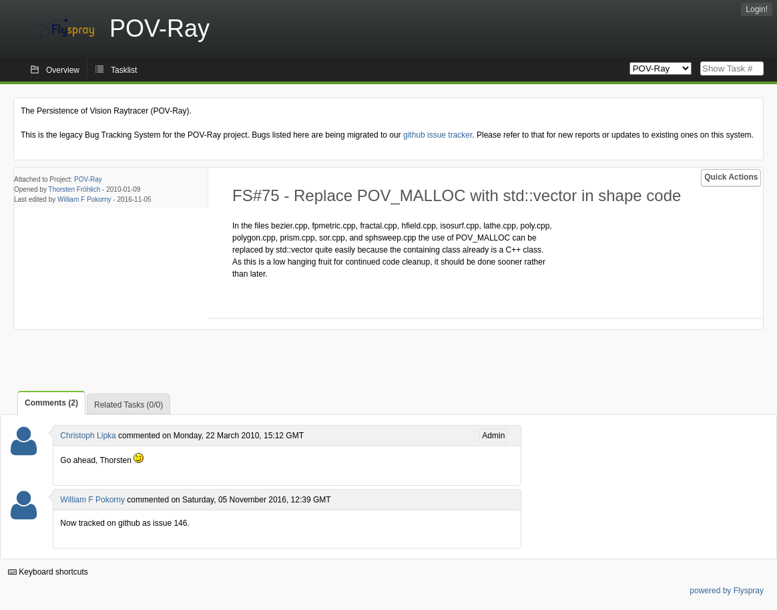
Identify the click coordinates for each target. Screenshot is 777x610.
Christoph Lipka (87, 435)
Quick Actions (731, 177)
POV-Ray (88, 179)
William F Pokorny (84, 199)
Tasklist (124, 70)
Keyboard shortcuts (48, 572)
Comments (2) (51, 403)
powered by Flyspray (727, 590)
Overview (62, 70)
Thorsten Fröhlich (75, 189)
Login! (757, 9)
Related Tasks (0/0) (128, 405)
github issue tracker (437, 135)
